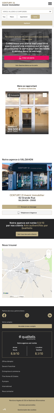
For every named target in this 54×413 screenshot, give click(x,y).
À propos (5, 381)
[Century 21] (11, 4)
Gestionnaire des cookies (27, 410)
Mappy (22, 296)
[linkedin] (50, 315)
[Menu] (50, 3)
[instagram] (27, 315)
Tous (4, 16)
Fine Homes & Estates (10, 376)
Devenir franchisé (8, 366)
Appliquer (27, 23)
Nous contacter (8, 391)
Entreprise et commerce (11, 371)
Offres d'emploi (7, 361)
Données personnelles (27, 405)
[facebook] (4, 315)
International (7, 386)
